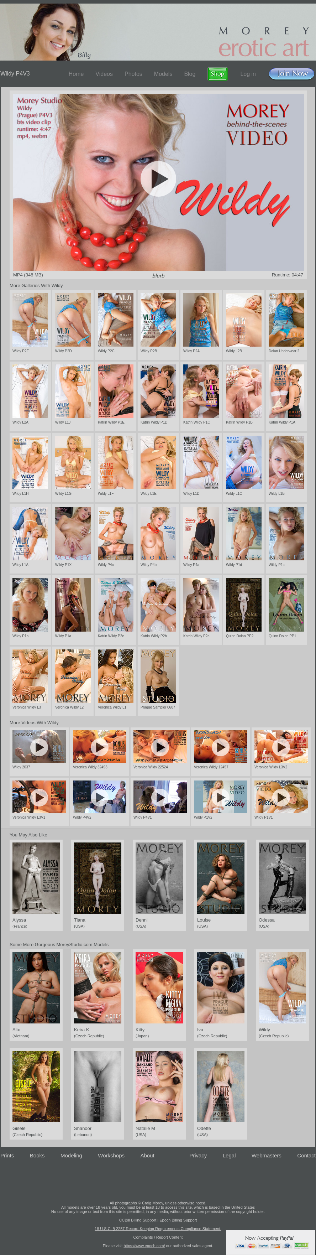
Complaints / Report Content (158, 1237)
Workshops (111, 1155)
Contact (306, 1155)
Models (163, 74)
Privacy (198, 1155)
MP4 (18, 275)
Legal (229, 1155)
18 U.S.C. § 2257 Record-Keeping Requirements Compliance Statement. (158, 1229)
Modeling (71, 1155)
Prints (7, 1155)
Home (76, 74)
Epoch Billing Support (178, 1220)
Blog (189, 74)
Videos (104, 74)
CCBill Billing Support (138, 1220)
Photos (133, 74)
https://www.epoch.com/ (144, 1246)
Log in (248, 74)
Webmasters (266, 1155)
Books (37, 1155)
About (147, 1155)
